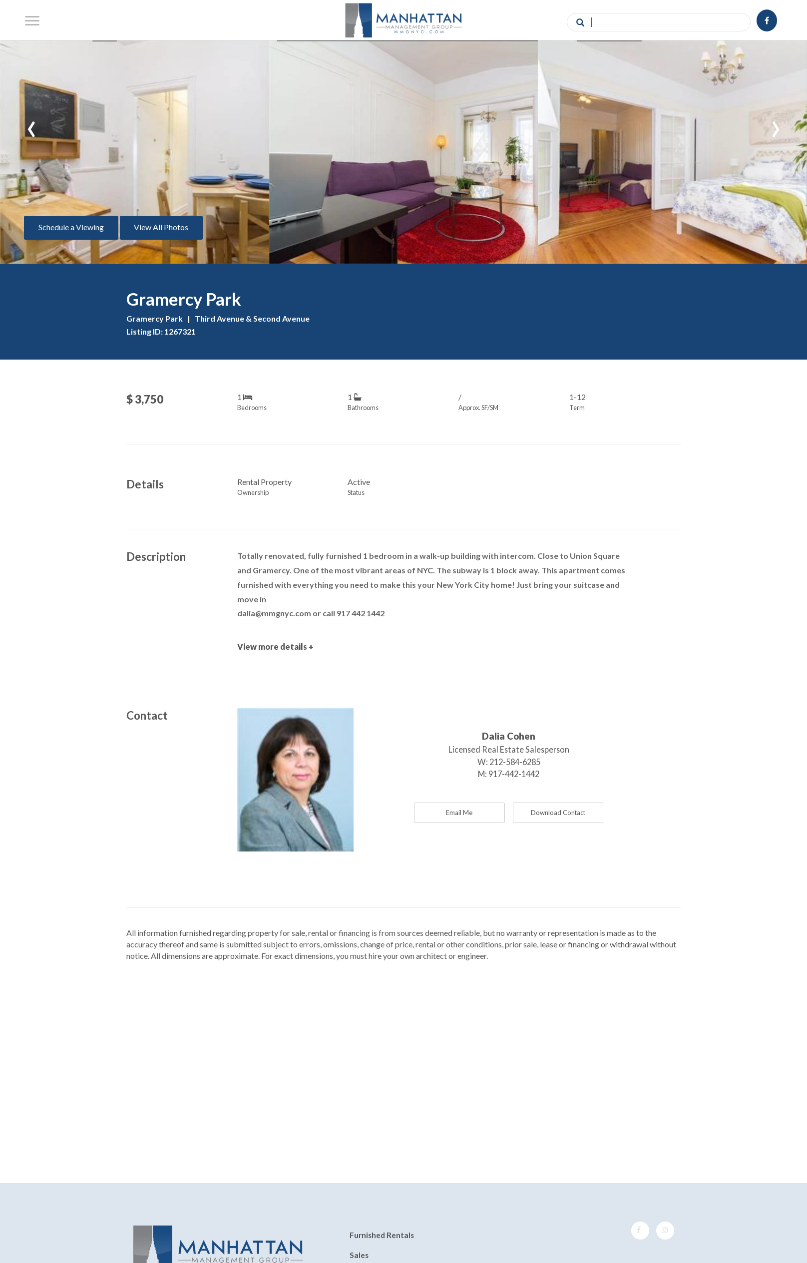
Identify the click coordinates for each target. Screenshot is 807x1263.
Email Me (459, 813)
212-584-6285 (514, 762)
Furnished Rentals (382, 1235)
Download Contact (558, 813)
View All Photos (161, 227)
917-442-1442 (513, 774)
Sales (359, 1255)
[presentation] (31, 124)
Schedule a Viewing (71, 227)
